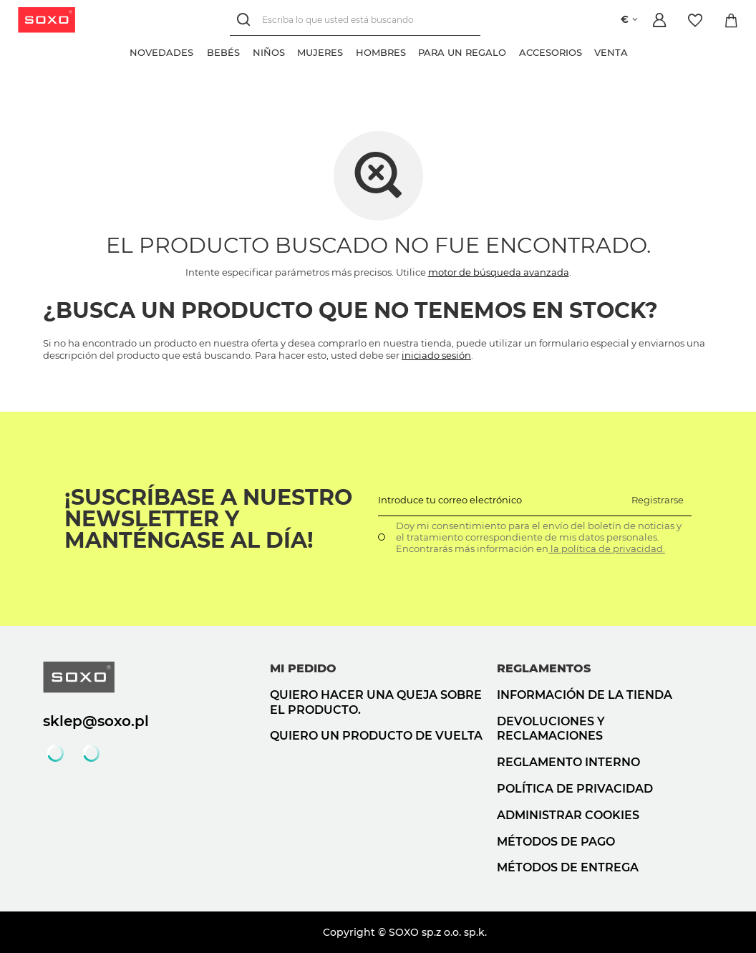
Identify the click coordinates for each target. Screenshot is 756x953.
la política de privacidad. (606, 548)
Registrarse (657, 499)
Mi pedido (303, 668)
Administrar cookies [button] (568, 815)
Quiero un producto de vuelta (376, 735)
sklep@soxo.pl (96, 721)
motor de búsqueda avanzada (498, 272)
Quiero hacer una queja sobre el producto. (376, 702)
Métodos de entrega (568, 867)
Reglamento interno (568, 762)
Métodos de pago (556, 841)
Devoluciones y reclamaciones (551, 729)
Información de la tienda (584, 695)
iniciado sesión (436, 355)
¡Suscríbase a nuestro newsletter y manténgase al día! (208, 519)
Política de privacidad (575, 788)
